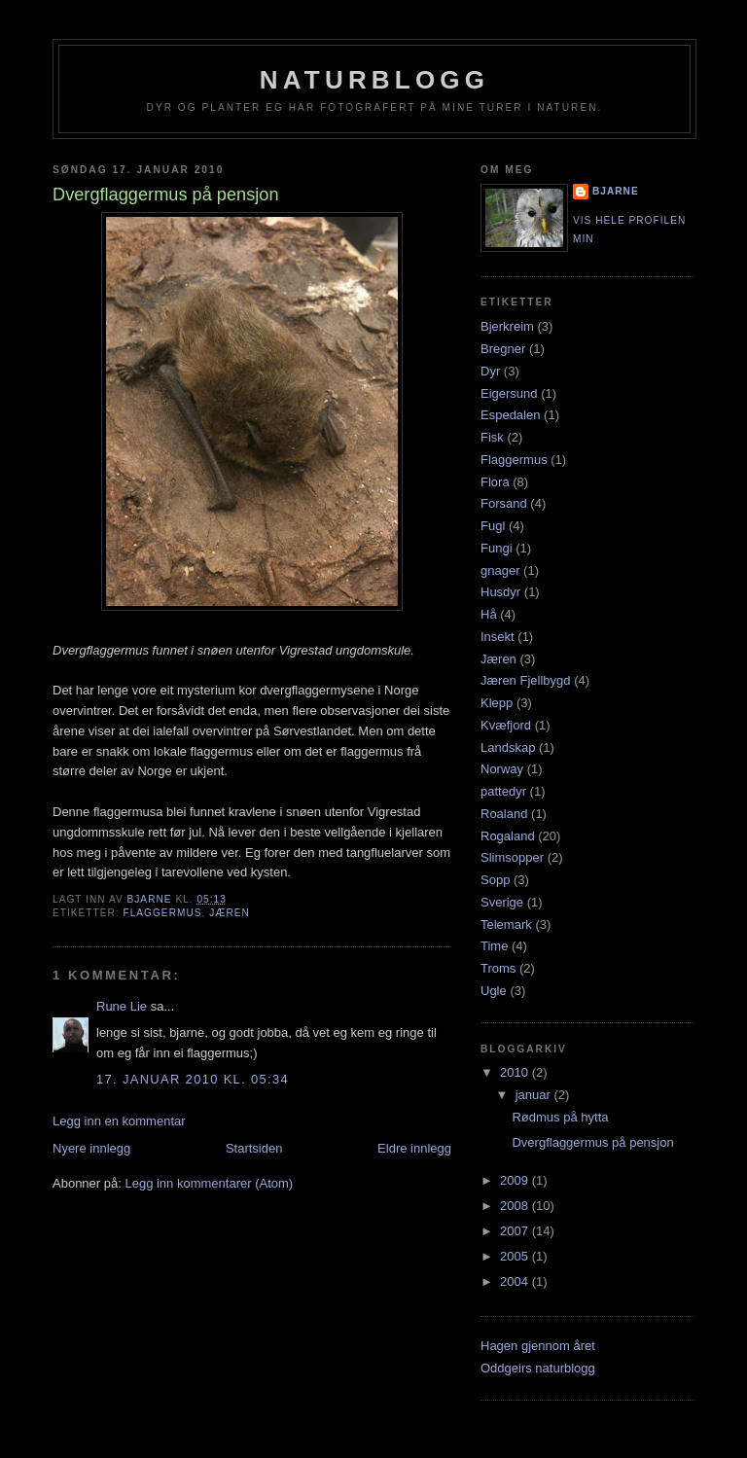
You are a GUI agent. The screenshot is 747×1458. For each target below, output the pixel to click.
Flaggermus (162, 912)
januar (535, 1094)
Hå (488, 614)
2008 (516, 1205)
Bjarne (615, 191)
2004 (516, 1281)
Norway (501, 769)
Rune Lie (121, 1006)
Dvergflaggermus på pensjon (592, 1142)
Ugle (493, 990)
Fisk (492, 437)
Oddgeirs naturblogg (537, 1368)
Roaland (503, 813)
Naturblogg (374, 79)
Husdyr (500, 592)
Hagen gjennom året (537, 1345)
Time (494, 946)
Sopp (495, 879)
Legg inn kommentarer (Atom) (208, 1183)
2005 (516, 1256)
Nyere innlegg (91, 1148)
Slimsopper (512, 857)
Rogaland (507, 836)
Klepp (496, 702)
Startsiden (254, 1148)
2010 (516, 1072)
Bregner (502, 348)
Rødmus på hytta (560, 1117)
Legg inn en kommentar (119, 1121)
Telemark (506, 924)
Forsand (503, 503)
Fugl (492, 525)
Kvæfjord (505, 725)
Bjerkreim (507, 326)
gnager (499, 570)
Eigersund (509, 393)
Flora (495, 482)
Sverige (501, 902)
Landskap (507, 747)
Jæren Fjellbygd (525, 680)
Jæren (229, 912)
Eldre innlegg (414, 1148)
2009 (516, 1180)
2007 (516, 1231)
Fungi (496, 548)
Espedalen (510, 415)
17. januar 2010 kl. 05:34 (192, 1079)
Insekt (497, 636)
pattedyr (503, 791)
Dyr (490, 371)
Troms (498, 968)
